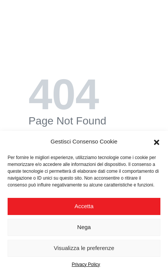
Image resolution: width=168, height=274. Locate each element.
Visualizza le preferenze (84, 248)
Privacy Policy (86, 264)
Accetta (84, 206)
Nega (84, 227)
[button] (156, 141)
